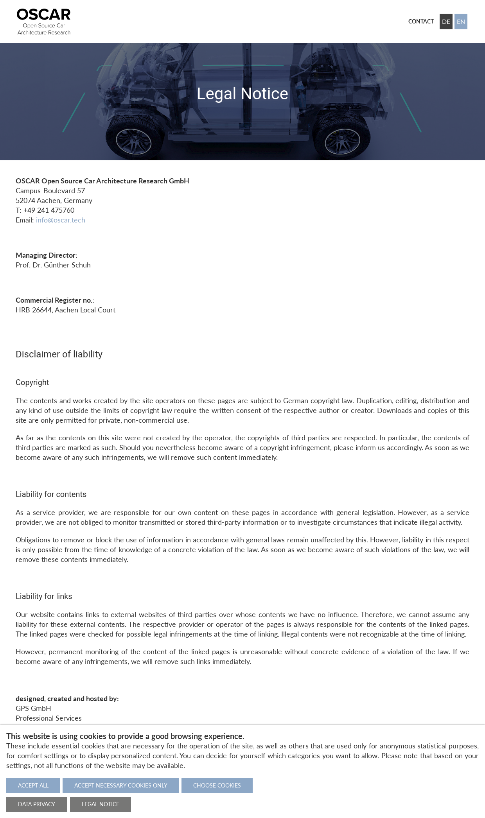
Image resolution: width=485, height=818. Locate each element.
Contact (421, 21)
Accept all (33, 785)
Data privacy (36, 804)
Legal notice (100, 804)
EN (461, 21)
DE (446, 21)
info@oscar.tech (60, 219)
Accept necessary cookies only (120, 785)
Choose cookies (217, 785)
